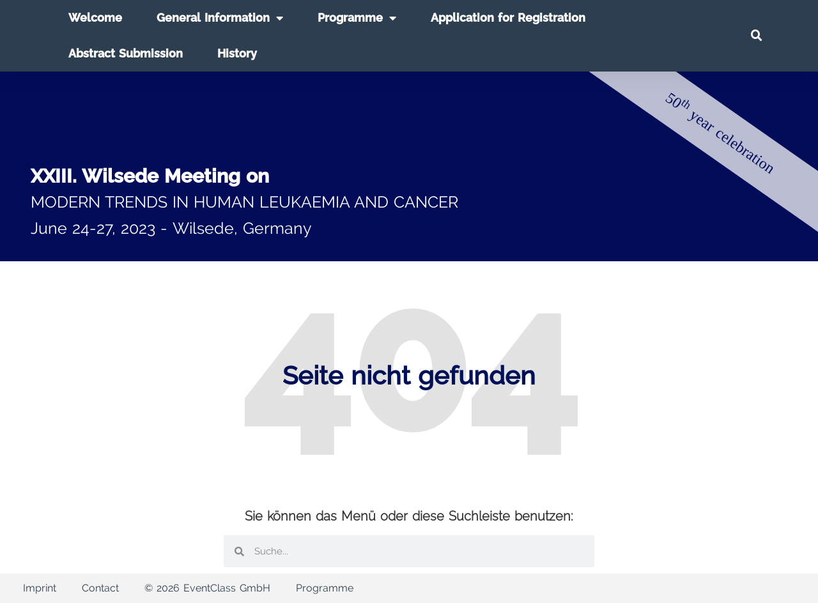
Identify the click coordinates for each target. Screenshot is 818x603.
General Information (220, 18)
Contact (100, 588)
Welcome (95, 17)
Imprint (39, 588)
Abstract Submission (125, 53)
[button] (756, 36)
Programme (357, 18)
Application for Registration (508, 17)
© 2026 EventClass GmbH (207, 588)
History (237, 53)
